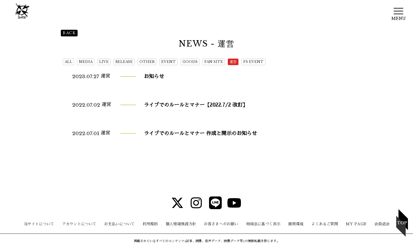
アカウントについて (79, 224)
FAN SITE (213, 61)
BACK (69, 33)
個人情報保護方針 (181, 224)
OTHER (147, 61)
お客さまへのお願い (221, 224)
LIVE (104, 61)
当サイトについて (39, 224)
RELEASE (124, 61)
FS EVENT (253, 61)
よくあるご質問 (324, 224)
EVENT (168, 61)
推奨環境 (295, 224)
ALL (68, 61)
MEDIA (85, 61)
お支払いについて (119, 224)
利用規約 (150, 224)
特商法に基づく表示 (263, 224)
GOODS (190, 61)
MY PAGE (356, 224)
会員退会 (382, 224)
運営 (233, 61)
